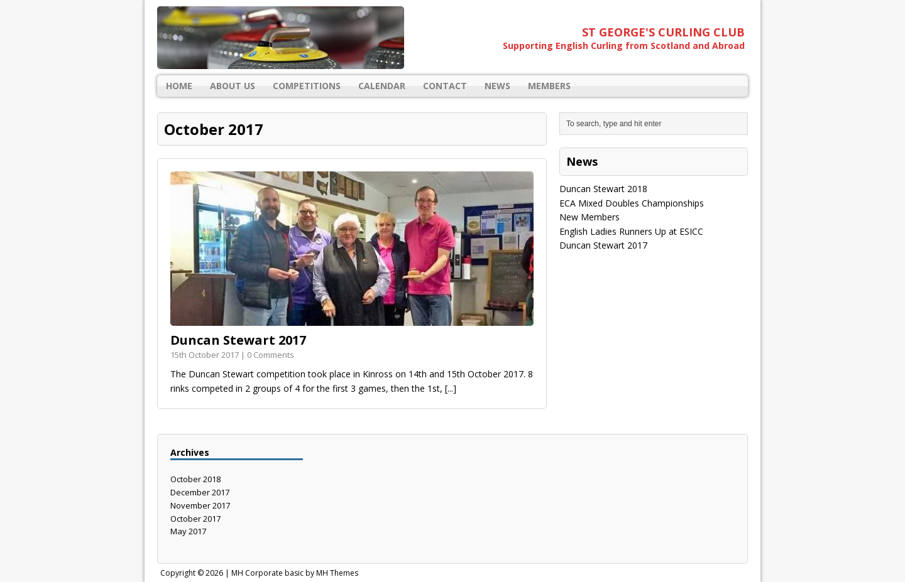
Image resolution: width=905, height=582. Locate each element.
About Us (232, 86)
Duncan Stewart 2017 (238, 339)
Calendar (381, 86)
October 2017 (195, 518)
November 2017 (200, 505)
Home (179, 86)
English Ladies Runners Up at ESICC (631, 231)
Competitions (307, 86)
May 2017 (188, 531)
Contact (445, 86)
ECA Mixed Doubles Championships (631, 203)
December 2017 (199, 492)
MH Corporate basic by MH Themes (294, 573)
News (497, 86)
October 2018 (195, 479)
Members (549, 86)
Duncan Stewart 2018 (603, 189)
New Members (589, 217)
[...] (450, 388)
